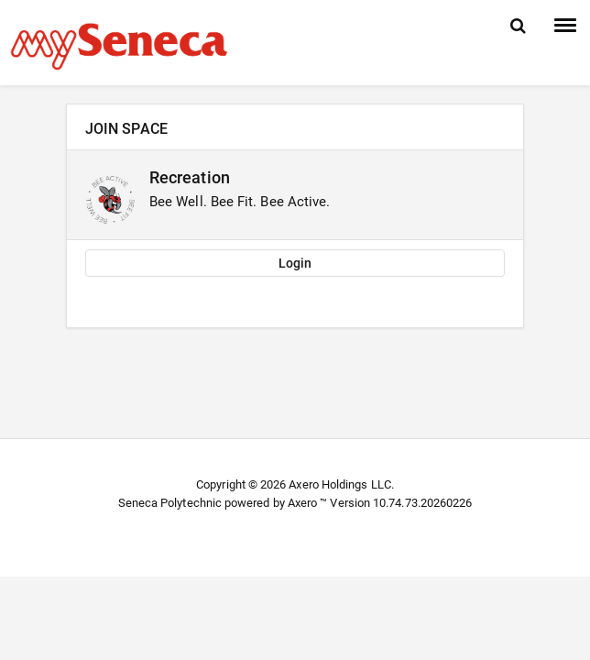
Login (295, 263)
